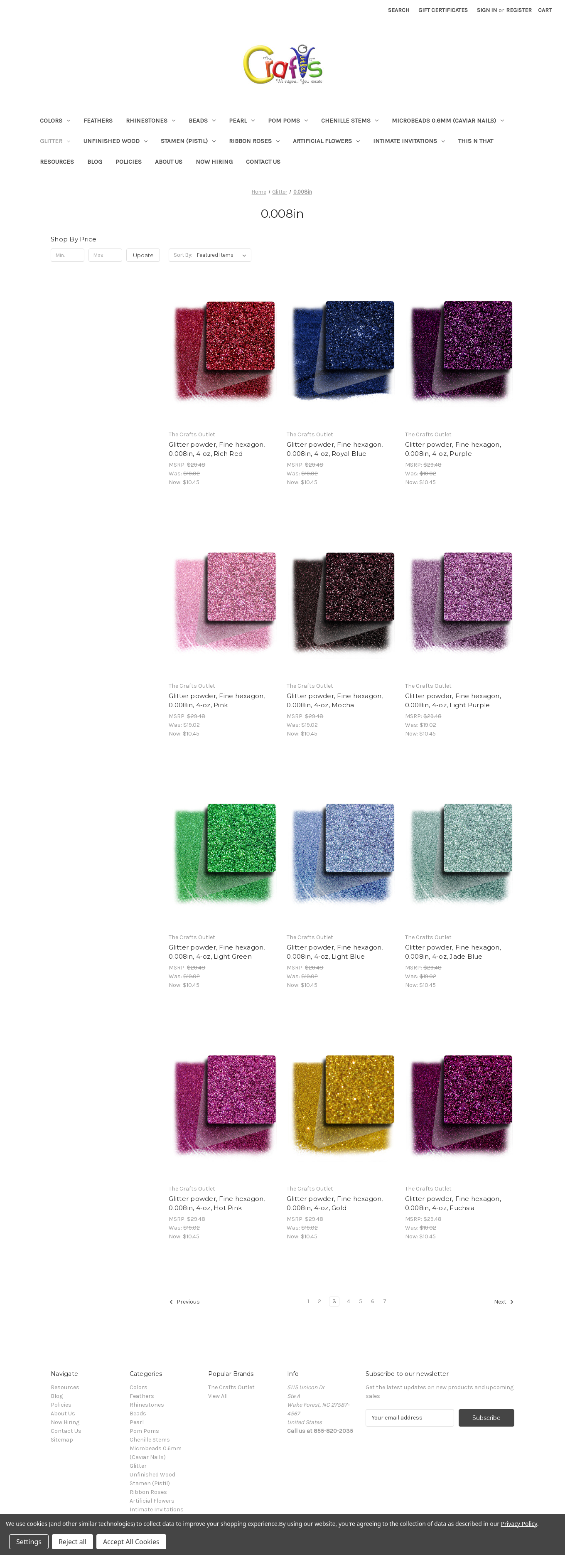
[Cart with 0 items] (544, 10)
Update (143, 255)
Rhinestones (150, 120)
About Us (168, 161)
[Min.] (67, 255)
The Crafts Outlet (231, 1387)
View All (218, 1396)
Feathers (98, 120)
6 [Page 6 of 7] (372, 1301)
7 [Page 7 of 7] (384, 1301)
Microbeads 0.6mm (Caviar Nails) (448, 120)
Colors (55, 120)
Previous (184, 1302)
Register (519, 10)
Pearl (242, 120)
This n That (475, 141)
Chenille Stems (349, 120)
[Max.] (105, 255)
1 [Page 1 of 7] (308, 1301)
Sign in (487, 10)
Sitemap (62, 1439)
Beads (202, 120)
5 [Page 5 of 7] (360, 1301)
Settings (29, 1541)
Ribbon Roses (254, 141)
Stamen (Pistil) (188, 141)
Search (398, 10)
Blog (94, 161)
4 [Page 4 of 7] (348, 1301)
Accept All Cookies (131, 1541)
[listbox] (223, 255)
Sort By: (183, 255)
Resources (57, 161)
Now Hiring (214, 161)
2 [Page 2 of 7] (319, 1301)
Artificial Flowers (326, 141)
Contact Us (263, 161)
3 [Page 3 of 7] (334, 1301)
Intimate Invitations (409, 141)
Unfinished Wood (115, 141)
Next (504, 1302)
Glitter (55, 141)
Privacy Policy (519, 1524)
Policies (128, 161)
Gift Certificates (443, 10)
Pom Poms (288, 120)
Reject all (72, 1541)
